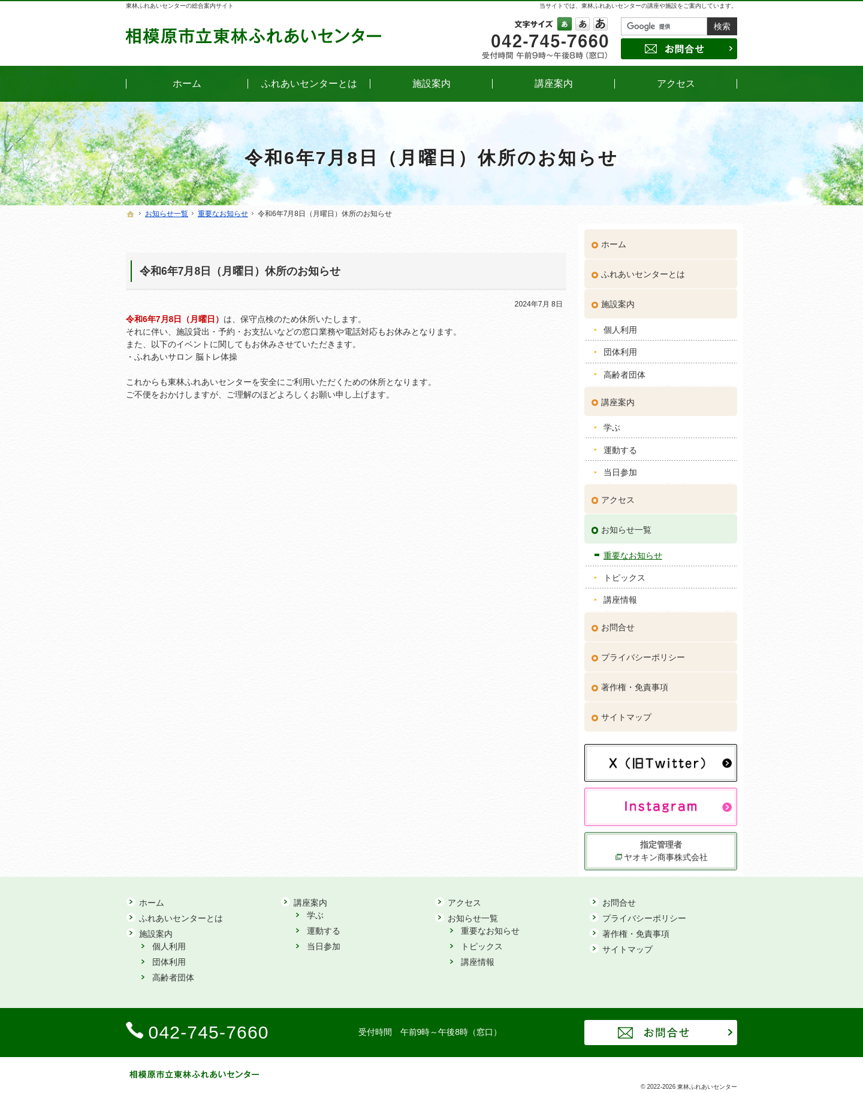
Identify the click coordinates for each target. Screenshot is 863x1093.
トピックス (624, 572)
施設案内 (618, 298)
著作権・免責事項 (634, 682)
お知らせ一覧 (626, 524)
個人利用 (620, 324)
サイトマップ (626, 711)
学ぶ (612, 422)
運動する (620, 444)
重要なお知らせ (633, 549)
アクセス (618, 494)
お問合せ (618, 622)
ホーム (613, 239)
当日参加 (620, 467)
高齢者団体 (624, 369)
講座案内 (618, 396)
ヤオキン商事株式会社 (666, 852)
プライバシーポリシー (643, 652)
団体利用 (620, 346)
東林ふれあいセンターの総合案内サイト (180, 5)
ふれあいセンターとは (643, 269)
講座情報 (620, 594)
